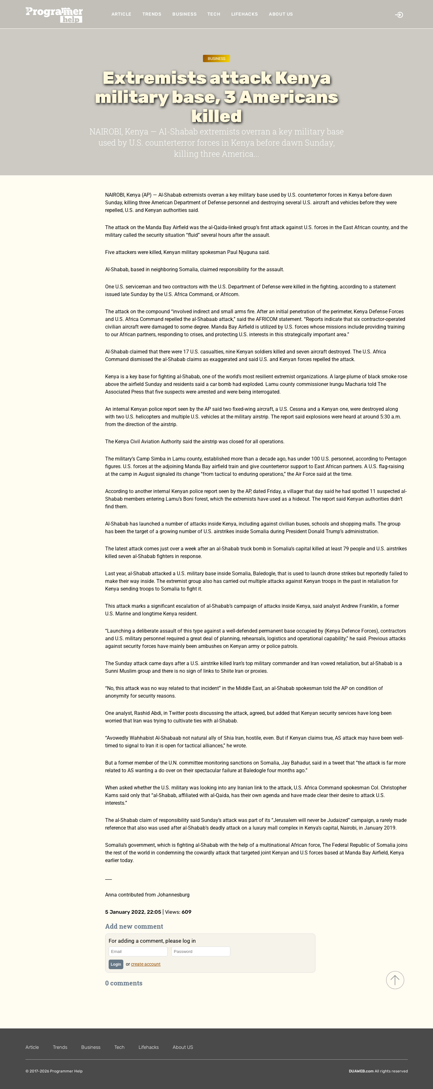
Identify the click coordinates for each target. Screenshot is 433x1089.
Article (122, 14)
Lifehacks (244, 14)
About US (281, 14)
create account (146, 964)
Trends (152, 14)
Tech (213, 14)
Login (116, 964)
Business (184, 14)
